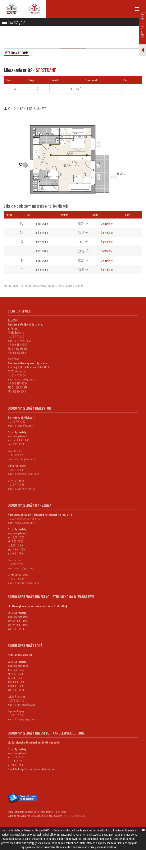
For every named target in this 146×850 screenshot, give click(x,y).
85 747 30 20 (17, 455)
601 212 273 (17, 564)
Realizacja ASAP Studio (74, 815)
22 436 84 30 (19, 375)
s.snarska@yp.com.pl (25, 459)
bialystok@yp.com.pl (24, 425)
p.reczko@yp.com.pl (24, 568)
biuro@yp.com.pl (23, 340)
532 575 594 (17, 579)
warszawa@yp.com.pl (25, 379)
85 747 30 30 (17, 336)
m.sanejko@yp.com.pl (25, 488)
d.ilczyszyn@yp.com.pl (25, 719)
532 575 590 (17, 715)
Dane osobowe (55, 815)
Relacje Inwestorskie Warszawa (52, 812)
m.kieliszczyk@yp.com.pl (27, 583)
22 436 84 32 (34, 518)
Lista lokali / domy (16, 53)
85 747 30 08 (17, 484)
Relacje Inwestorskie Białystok (22, 812)
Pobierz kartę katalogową (25, 108)
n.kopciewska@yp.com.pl (27, 474)
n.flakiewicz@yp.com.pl (26, 704)
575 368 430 (17, 700)
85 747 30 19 (17, 470)
